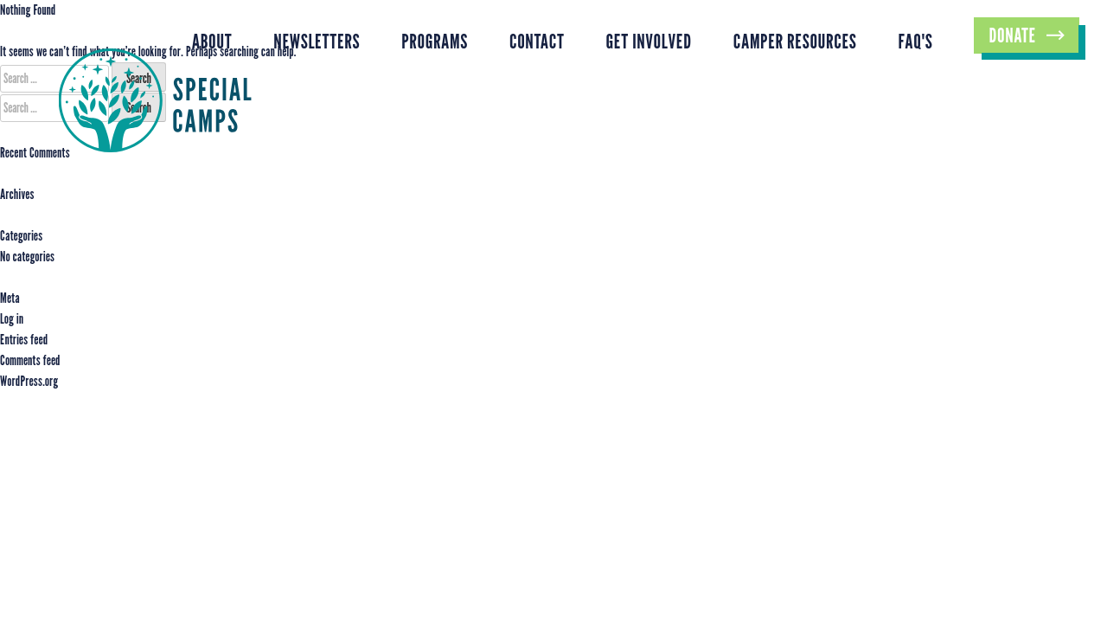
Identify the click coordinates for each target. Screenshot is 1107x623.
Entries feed (24, 339)
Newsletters (316, 41)
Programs (434, 41)
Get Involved (649, 41)
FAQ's (916, 41)
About (212, 41)
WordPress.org (29, 381)
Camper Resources (795, 41)
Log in (11, 319)
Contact (537, 41)
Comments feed (30, 360)
